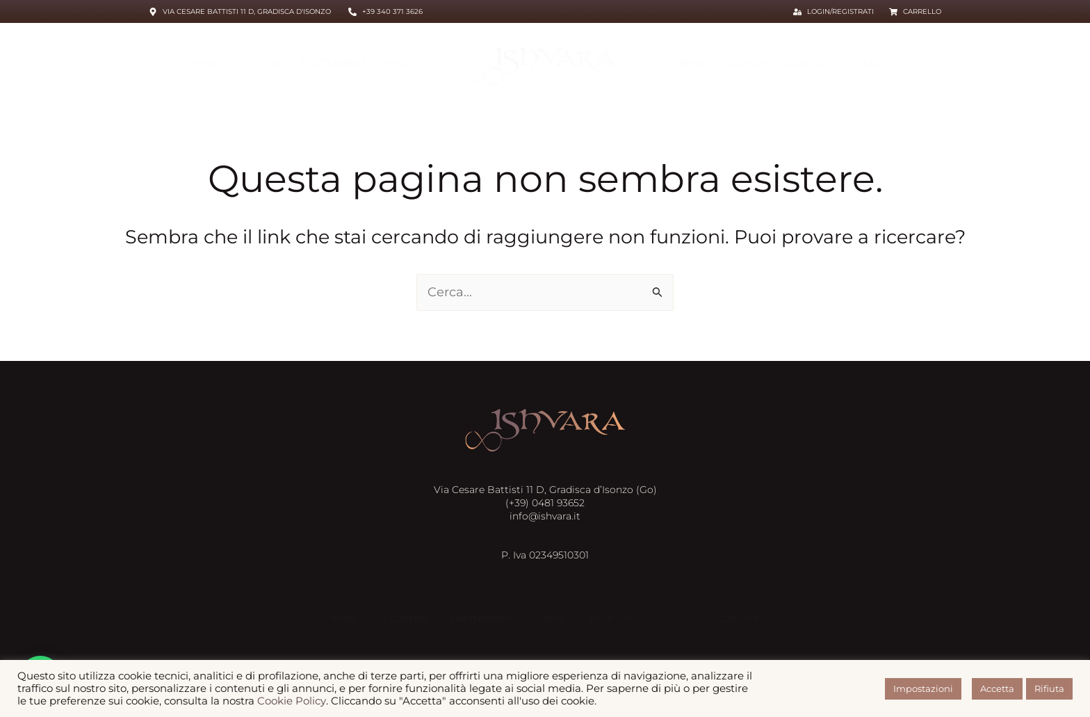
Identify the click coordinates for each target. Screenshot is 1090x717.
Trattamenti (334, 63)
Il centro (260, 63)
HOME (204, 63)
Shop (397, 63)
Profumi (746, 63)
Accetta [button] (997, 688)
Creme (690, 63)
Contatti (863, 63)
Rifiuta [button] (1049, 688)
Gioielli (804, 63)
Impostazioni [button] (923, 688)
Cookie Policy (291, 701)
